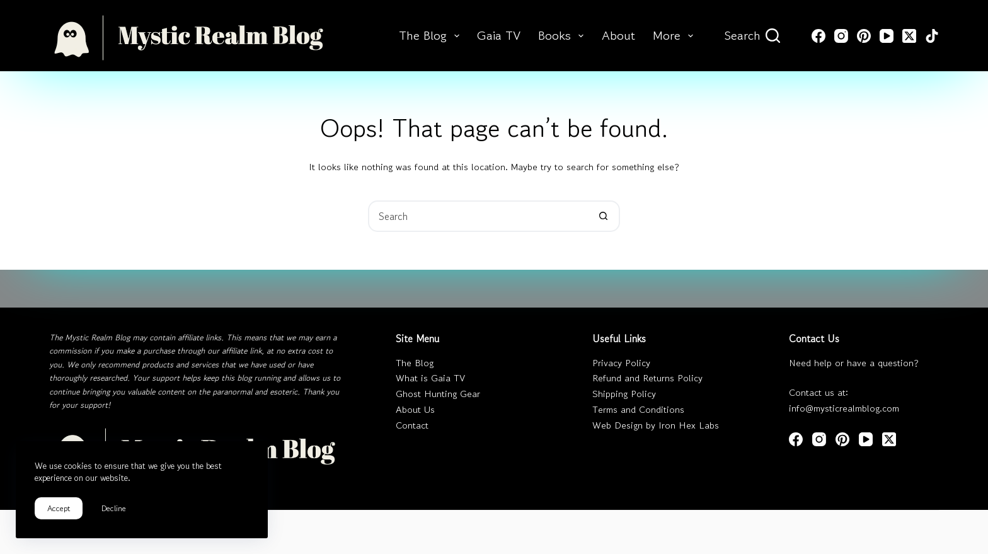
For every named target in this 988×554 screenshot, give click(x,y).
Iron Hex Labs (688, 425)
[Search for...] (478, 216)
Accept (58, 508)
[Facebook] (818, 36)
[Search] (752, 35)
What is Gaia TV (430, 377)
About (618, 35)
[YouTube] (886, 36)
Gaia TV (498, 35)
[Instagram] (841, 36)
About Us (415, 409)
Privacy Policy (621, 362)
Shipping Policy (624, 393)
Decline (113, 508)
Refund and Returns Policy (647, 377)
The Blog (431, 35)
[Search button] (603, 216)
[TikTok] (932, 36)
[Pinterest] (864, 36)
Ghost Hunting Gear (438, 393)
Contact (412, 425)
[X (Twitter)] (909, 36)
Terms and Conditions (638, 409)
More (675, 35)
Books (563, 35)
